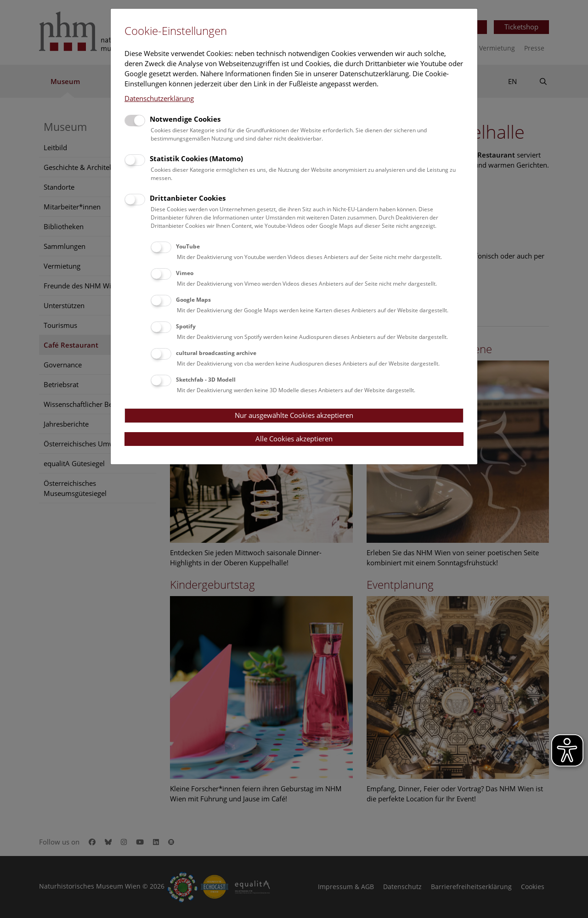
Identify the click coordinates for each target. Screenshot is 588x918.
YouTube (188, 246)
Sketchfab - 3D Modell (206, 379)
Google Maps (193, 300)
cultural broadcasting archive (216, 353)
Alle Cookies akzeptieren (294, 438)
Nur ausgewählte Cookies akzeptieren (294, 415)
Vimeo (184, 273)
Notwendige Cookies (185, 119)
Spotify (186, 326)
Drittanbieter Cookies (188, 198)
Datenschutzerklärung (159, 98)
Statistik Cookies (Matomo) (196, 158)
